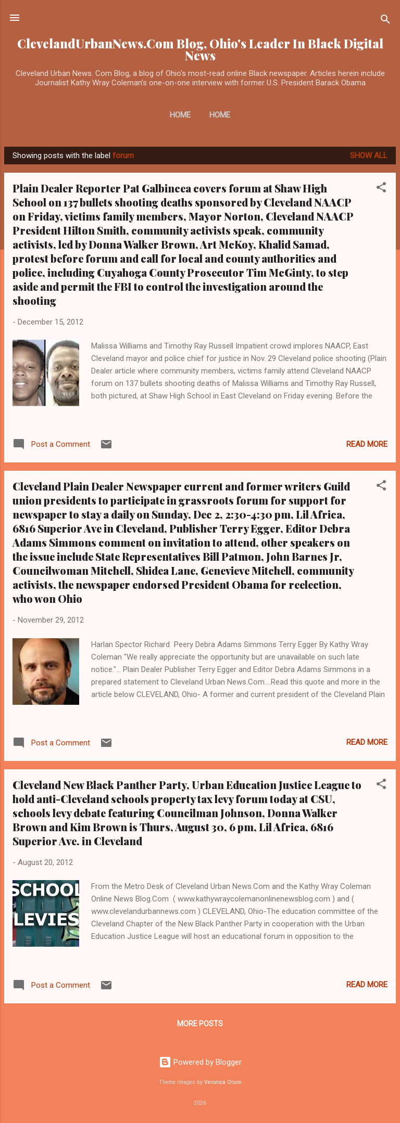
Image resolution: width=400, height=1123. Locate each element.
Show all (369, 155)
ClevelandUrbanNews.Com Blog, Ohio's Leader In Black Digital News (200, 49)
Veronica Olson (223, 1082)
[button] (381, 189)
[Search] (385, 21)
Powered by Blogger (200, 1062)
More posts (200, 1023)
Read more (367, 444)
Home (180, 115)
